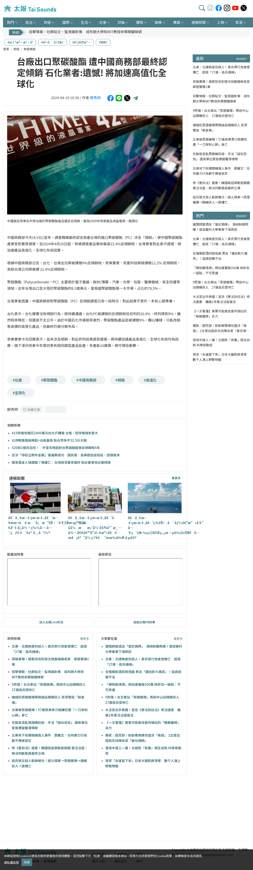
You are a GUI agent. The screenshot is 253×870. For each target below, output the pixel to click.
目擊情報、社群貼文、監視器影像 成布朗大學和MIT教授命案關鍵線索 (85, 32)
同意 (27, 862)
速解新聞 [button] (198, 22)
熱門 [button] (10, 22)
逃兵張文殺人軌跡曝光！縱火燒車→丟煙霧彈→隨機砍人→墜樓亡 (221, 200)
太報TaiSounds (31, 9)
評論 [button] (121, 22)
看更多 (176, 478)
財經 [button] (47, 22)
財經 (16, 49)
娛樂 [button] (158, 22)
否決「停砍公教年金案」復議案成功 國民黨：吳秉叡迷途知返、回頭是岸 (66, 455)
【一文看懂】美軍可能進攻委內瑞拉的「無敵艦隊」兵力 (220, 314)
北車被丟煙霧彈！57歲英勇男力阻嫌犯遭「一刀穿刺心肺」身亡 (220, 142)
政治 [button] (29, 22)
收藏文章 (31, 409)
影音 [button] (239, 22)
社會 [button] (102, 22)
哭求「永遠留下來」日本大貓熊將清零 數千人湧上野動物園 (221, 357)
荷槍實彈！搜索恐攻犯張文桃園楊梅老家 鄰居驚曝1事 (221, 84)
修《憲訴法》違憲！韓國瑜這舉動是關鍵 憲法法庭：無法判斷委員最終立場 (221, 185)
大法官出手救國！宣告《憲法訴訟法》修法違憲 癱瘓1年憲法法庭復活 (221, 299)
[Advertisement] (39, 808)
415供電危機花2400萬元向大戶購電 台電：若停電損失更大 (55, 433)
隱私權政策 (11, 862)
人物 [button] (220, 22)
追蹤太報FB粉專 (144, 622)
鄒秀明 (95, 97)
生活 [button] (84, 22)
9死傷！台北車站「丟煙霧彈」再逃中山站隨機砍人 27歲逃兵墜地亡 (220, 113)
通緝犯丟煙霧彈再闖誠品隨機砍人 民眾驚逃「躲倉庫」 (220, 127)
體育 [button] (139, 22)
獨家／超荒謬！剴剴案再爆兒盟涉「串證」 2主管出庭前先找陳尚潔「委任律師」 (220, 328)
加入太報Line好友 (51, 622)
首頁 (6, 49)
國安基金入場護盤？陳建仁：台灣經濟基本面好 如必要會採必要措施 (61, 462)
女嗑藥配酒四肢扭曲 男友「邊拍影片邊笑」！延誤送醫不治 (220, 256)
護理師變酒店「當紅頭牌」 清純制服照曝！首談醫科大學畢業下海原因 (220, 227)
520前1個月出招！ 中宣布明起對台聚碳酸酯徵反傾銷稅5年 (56, 447)
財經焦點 (30, 49)
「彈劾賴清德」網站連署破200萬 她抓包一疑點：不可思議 (221, 270)
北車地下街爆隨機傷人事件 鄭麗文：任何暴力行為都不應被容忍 (221, 171)
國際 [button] (65, 22)
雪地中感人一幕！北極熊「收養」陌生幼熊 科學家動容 (221, 342)
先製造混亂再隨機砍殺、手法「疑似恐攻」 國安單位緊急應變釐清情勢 (220, 156)
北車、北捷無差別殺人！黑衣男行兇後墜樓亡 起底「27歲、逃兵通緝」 (221, 69)
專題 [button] (176, 22)
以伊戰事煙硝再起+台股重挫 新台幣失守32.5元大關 (49, 440)
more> (241, 58)
